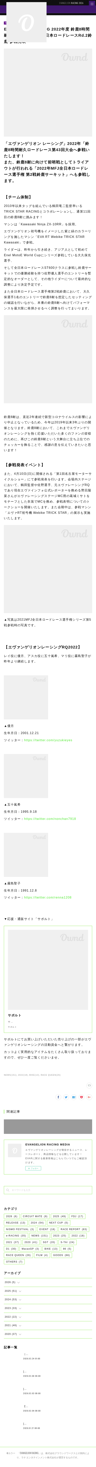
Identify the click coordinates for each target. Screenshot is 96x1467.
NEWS (39, 1239)
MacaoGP (30, 1252)
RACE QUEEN (18, 1259)
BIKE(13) (34, 1079)
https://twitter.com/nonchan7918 (50, 818)
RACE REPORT (74, 1233)
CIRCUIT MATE (35, 1220)
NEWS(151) (10, 1079)
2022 (78, 1239)
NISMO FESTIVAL (20, 1233)
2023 (59, 1239)
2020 (31, 1246)
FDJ (77, 1220)
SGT (49, 1246)
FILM (42, 1259)
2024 (37, 1226)
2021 (12, 1246)
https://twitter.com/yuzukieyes (48, 740)
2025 (59, 1220)
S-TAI (68, 1246)
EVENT (47, 1233)
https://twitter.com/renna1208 (48, 897)
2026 (11, 1220)
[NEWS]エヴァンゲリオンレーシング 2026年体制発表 (55, 1375)
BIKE (51, 1252)
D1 (11, 1252)
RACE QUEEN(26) (51, 1079)
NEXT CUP (58, 1226)
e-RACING (16, 1239)
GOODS (61, 1259)
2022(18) (23, 1079)
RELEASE (15, 1226)
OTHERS (14, 1265)
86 (67, 1252)
